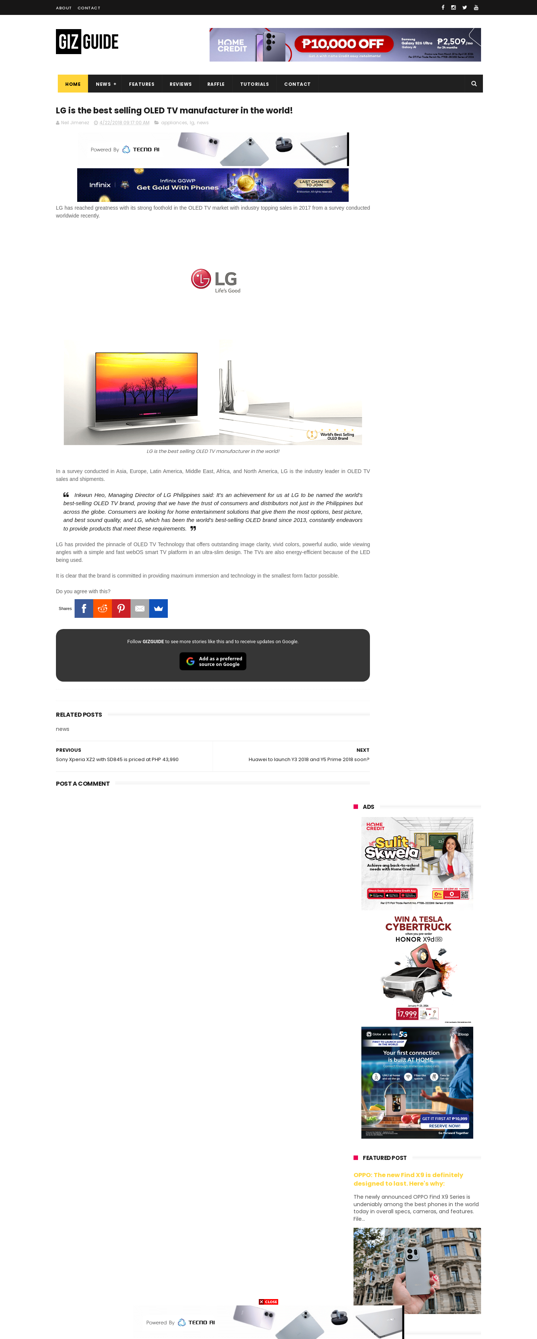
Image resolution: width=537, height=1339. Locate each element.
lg (192, 124)
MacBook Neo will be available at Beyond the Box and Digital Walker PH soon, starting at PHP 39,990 (435, 828)
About (64, 8)
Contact (89, 8)
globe (355, 1167)
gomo (443, 1264)
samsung (408, 1126)
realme (357, 1153)
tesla (355, 1291)
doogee (413, 1236)
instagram (361, 1264)
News (101, 84)
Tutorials (252, 84)
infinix (396, 1167)
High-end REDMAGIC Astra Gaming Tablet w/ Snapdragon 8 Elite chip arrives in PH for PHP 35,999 (435, 789)
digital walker (364, 1236)
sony (399, 1181)
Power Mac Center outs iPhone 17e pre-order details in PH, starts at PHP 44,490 (434, 971)
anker (405, 1264)
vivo (440, 1139)
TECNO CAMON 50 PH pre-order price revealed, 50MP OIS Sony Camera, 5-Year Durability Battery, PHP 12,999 (435, 1042)
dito (390, 1195)
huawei (357, 1126)
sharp (435, 1208)
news (203, 124)
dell (427, 1250)
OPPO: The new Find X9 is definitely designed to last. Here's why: (408, 482)
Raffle (214, 84)
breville (393, 1291)
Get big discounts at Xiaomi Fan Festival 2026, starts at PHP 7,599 (436, 751)
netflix (356, 1222)
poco (355, 1208)
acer (354, 1195)
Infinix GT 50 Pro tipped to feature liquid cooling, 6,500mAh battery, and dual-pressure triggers (437, 901)
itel (430, 1222)
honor (400, 1153)
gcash (429, 1195)
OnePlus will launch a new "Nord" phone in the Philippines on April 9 (434, 864)
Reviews (179, 84)
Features (140, 84)
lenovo (357, 1181)
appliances (174, 124)
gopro (432, 1277)
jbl (394, 1250)
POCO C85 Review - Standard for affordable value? (433, 933)
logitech (358, 1250)
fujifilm (395, 1208)
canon (394, 1222)
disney (356, 1277)
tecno (439, 1181)
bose (429, 1291)
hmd (394, 1277)
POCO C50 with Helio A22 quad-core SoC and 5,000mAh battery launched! (436, 717)
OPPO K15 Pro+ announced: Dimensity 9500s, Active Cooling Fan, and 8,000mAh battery (436, 1005)
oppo (355, 1139)
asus (440, 1153)
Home (71, 84)
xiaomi (398, 1139)
